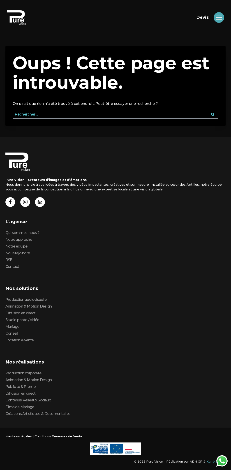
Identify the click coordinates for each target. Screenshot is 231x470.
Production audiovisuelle (25, 299)
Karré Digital (216, 461)
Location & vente (19, 340)
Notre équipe (16, 246)
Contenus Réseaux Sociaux (28, 400)
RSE (8, 260)
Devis (202, 17)
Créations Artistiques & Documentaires (37, 414)
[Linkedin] (41, 202)
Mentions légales (18, 436)
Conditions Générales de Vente (57, 436)
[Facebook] (10, 202)
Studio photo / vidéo (22, 320)
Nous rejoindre (17, 253)
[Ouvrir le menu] (219, 17)
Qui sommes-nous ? (22, 233)
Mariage (12, 326)
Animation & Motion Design (28, 306)
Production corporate (23, 373)
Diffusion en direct (20, 313)
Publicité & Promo (20, 386)
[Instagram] (26, 202)
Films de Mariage (19, 407)
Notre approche (18, 239)
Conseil (11, 333)
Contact (12, 266)
